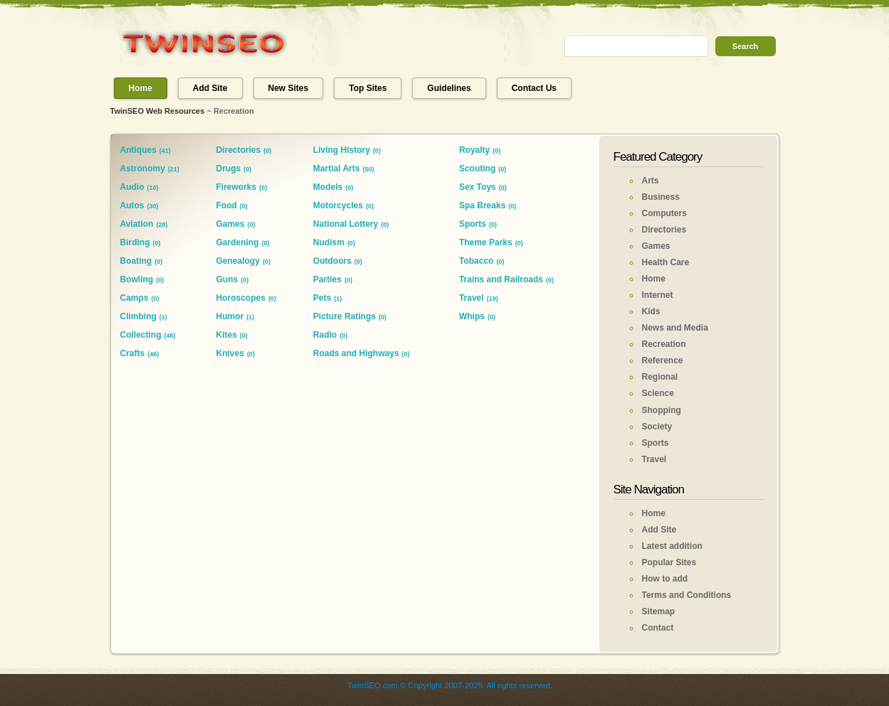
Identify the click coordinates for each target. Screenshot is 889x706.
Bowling (137, 279)
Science (658, 393)
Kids (651, 311)
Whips (472, 316)
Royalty (474, 150)
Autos (132, 205)
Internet (657, 295)
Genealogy (238, 261)
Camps (134, 298)
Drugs (228, 168)
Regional (660, 377)
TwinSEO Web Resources (157, 111)
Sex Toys (477, 187)
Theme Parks (485, 242)
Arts (650, 181)
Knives (230, 353)
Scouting (477, 168)
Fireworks (236, 187)
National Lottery (345, 224)
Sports (472, 224)
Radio (325, 335)
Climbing (138, 316)
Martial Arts (336, 168)
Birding (135, 242)
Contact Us (534, 88)
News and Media (675, 328)
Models (327, 187)
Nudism (328, 242)
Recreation (664, 344)
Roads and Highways (356, 353)
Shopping (661, 410)
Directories (238, 150)
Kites (226, 335)
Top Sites (367, 88)
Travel (471, 298)
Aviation (137, 224)
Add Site (210, 88)
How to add (665, 579)
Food (226, 205)
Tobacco (476, 261)
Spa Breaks (482, 205)
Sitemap (658, 611)
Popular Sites (669, 562)
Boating (136, 261)
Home (140, 88)
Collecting (141, 335)
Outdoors (332, 261)
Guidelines (448, 88)
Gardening (237, 242)
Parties (327, 279)
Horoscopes (240, 298)
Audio (132, 187)
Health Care (666, 262)
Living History (341, 150)
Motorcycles (338, 205)
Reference (662, 360)
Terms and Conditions (687, 595)
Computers (664, 213)
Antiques (138, 150)
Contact (658, 628)
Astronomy (142, 168)
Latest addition (672, 546)
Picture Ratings (344, 316)
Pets (322, 298)
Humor (230, 316)
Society (657, 427)
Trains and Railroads (501, 279)
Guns (227, 279)
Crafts (132, 353)
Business (661, 197)
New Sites (288, 88)
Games (230, 224)
